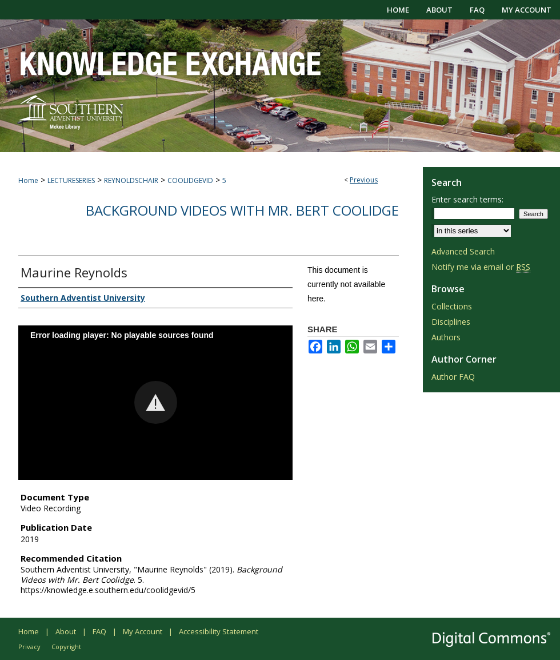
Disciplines (450, 321)
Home (28, 180)
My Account (142, 631)
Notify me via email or (480, 266)
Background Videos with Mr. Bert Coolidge (242, 210)
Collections (451, 306)
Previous (364, 180)
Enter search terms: (467, 199)
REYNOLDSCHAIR (131, 180)
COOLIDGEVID (190, 180)
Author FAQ (453, 376)
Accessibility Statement (218, 631)
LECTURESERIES (71, 180)
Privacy (29, 646)
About (65, 631)
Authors (446, 337)
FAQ (99, 631)
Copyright (66, 646)
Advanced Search (463, 251)
